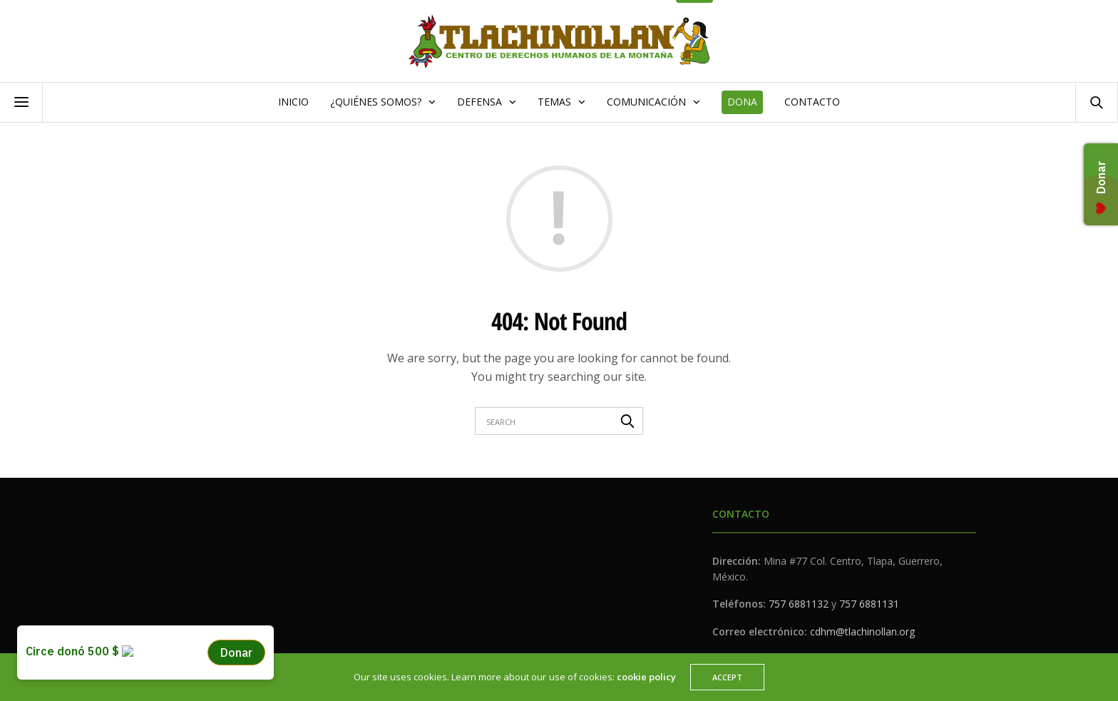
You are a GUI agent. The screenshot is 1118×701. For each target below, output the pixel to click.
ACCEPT (727, 677)
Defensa (479, 101)
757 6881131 (869, 603)
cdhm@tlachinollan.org (862, 631)
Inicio (293, 101)
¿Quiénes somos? (375, 101)
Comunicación (646, 101)
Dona (742, 101)
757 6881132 (799, 603)
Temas (554, 101)
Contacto (812, 101)
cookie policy (646, 676)
